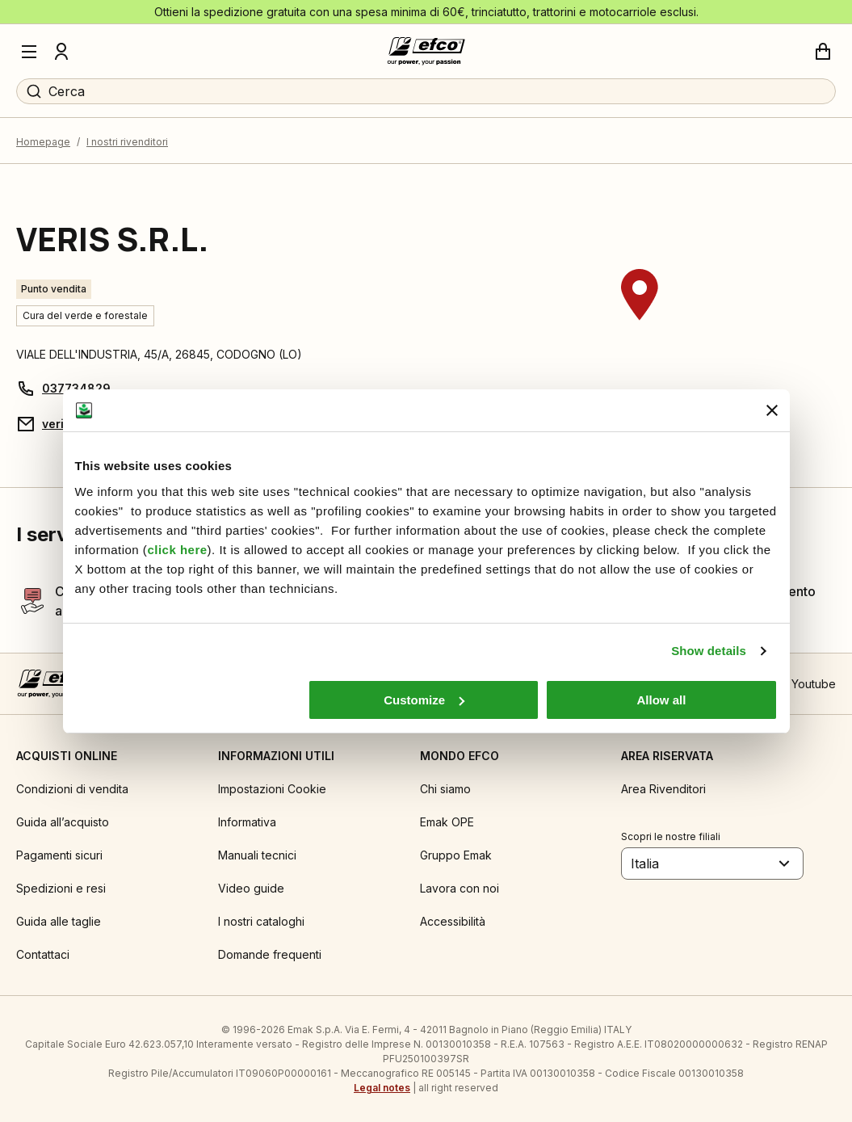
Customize (424, 700)
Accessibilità (452, 921)
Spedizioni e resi (61, 888)
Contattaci (42, 954)
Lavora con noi (459, 888)
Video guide (251, 888)
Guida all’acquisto (62, 822)
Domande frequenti (269, 954)
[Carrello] (823, 52)
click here (177, 550)
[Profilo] (61, 52)
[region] (640, 325)
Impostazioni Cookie (272, 789)
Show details (708, 651)
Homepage (43, 142)
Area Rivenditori (663, 789)
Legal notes (382, 1088)
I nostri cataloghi (261, 921)
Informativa (247, 822)
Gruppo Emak (456, 855)
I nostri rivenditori (127, 142)
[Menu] (29, 52)
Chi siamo (445, 789)
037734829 (76, 388)
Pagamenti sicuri (59, 855)
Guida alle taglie (58, 921)
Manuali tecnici (257, 855)
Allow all (661, 700)
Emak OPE (447, 822)
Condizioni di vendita (72, 789)
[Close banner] (772, 410)
